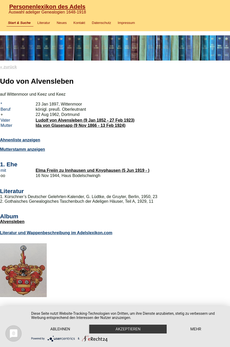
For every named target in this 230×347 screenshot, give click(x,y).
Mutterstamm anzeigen (22, 149)
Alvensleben (12, 221)
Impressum (126, 23)
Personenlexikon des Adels (47, 6)
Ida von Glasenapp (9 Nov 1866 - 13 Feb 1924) (80, 125)
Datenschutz (101, 23)
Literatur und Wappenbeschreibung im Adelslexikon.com (56, 233)
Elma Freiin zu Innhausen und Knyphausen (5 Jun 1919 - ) (92, 170)
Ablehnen (60, 329)
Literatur (43, 23)
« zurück (8, 67)
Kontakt (79, 23)
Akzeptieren (128, 329)
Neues (62, 23)
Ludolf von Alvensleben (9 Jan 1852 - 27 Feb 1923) (85, 120)
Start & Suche (19, 23)
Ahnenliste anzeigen (20, 140)
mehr (195, 329)
